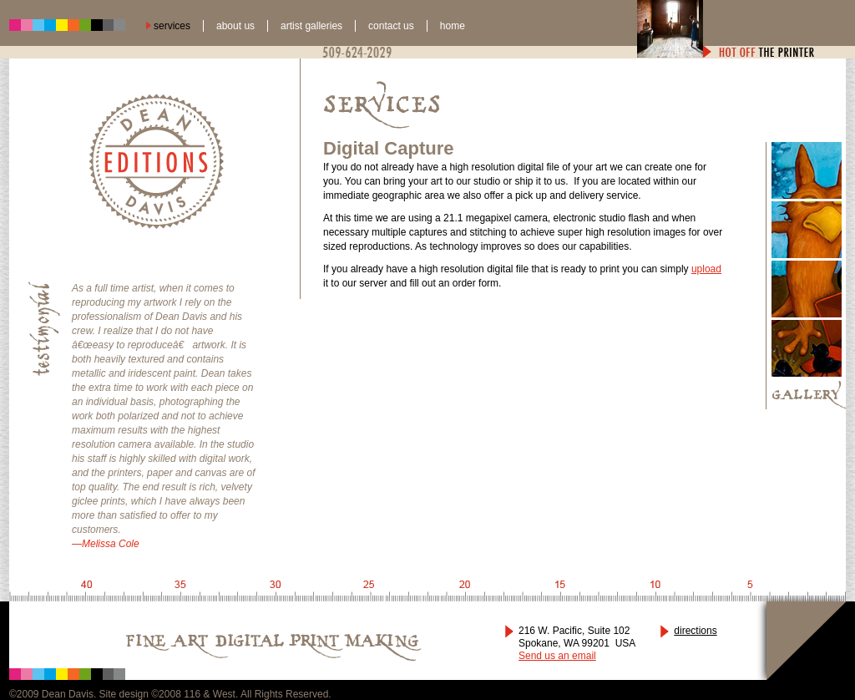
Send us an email (557, 656)
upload (706, 269)
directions (695, 631)
